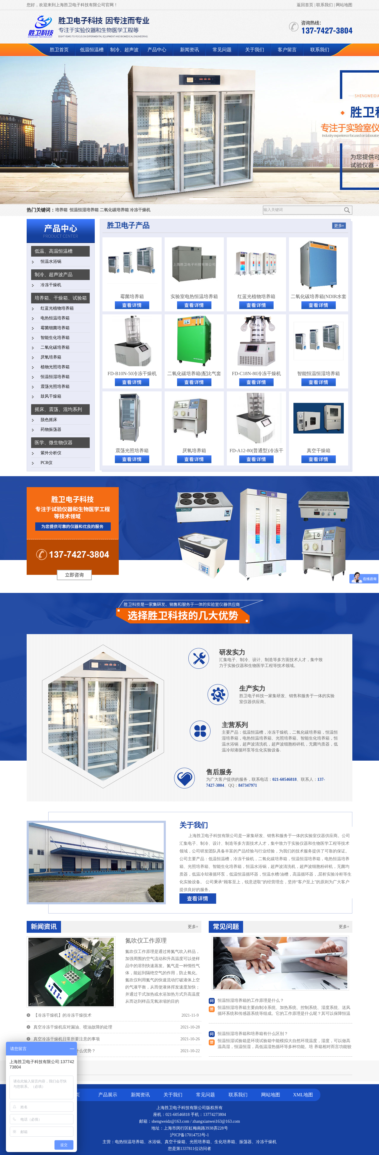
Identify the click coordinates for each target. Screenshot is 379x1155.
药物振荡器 (51, 429)
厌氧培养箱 (51, 357)
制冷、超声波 (124, 49)
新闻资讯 (189, 49)
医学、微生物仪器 (54, 442)
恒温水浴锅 (51, 261)
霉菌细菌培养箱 (55, 328)
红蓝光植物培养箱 (57, 308)
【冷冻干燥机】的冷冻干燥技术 (62, 1015)
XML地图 (303, 1094)
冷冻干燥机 (140, 210)
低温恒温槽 (92, 49)
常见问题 (222, 49)
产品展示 (107, 1094)
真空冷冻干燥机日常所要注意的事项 (66, 1039)
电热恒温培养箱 (55, 318)
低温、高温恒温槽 (54, 251)
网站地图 (344, 5)
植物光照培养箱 (55, 367)
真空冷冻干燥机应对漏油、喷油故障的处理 (72, 1027)
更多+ (193, 926)
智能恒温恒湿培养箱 (318, 373)
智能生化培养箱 (55, 337)
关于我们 (254, 49)
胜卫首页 (59, 49)
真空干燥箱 (318, 450)
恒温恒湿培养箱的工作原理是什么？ (251, 1000)
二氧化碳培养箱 (114, 210)
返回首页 (305, 5)
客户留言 (287, 49)
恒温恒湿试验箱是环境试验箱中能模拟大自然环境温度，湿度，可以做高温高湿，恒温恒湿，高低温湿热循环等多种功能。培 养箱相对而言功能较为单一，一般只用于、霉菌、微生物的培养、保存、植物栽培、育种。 (284, 1047)
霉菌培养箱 (132, 296)
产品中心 (156, 49)
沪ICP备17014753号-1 (189, 1135)
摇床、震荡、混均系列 (58, 409)
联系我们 (324, 5)
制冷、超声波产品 (54, 274)
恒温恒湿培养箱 (84, 210)
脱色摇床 (49, 419)
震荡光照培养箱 (55, 386)
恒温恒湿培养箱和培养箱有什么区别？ (253, 1033)
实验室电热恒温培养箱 (194, 296)
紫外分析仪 (51, 453)
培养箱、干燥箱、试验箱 (61, 297)
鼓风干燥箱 (51, 396)
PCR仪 (46, 462)
